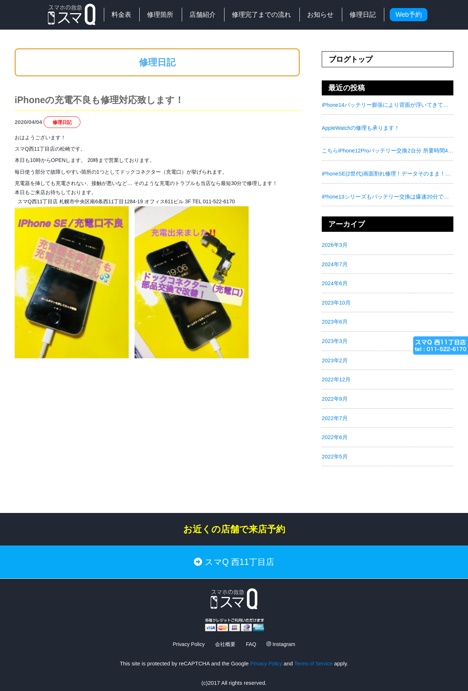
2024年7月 (335, 263)
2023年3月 (335, 339)
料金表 (121, 14)
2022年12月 (336, 377)
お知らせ (320, 14)
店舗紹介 (202, 14)
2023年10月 (336, 301)
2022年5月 (335, 453)
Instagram (283, 635)
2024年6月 (335, 282)
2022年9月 (335, 396)
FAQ (251, 635)
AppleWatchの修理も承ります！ (361, 127)
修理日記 (363, 14)
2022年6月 (335, 434)
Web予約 (408, 14)
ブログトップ (351, 59)
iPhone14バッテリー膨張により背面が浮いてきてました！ (393, 105)
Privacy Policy (187, 635)
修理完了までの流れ (261, 14)
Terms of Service (314, 655)
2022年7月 (335, 415)
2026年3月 (335, 244)
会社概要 (225, 635)
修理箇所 (160, 14)
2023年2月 (335, 358)
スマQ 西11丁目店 (234, 556)
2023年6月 (335, 320)
